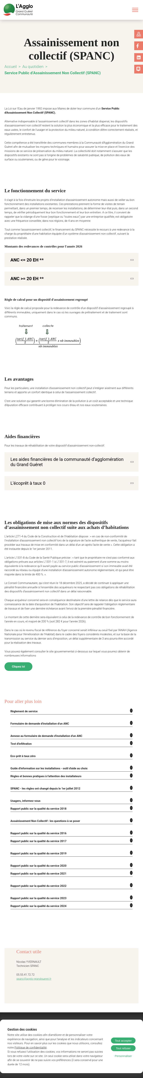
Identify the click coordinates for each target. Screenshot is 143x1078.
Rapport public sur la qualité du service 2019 (37, 832)
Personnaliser (123, 1055)
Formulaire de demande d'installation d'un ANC (39, 705)
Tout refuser (123, 1048)
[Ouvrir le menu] (135, 10)
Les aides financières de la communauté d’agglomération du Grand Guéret (64, 449)
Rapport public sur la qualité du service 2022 (37, 864)
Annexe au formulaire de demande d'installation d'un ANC (45, 717)
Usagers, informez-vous (24, 781)
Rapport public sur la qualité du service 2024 (37, 884)
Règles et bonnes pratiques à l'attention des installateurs (43, 756)
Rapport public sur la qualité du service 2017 (37, 820)
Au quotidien (32, 66)
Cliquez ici (18, 648)
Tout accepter (123, 1040)
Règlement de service (23, 693)
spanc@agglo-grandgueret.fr (32, 957)
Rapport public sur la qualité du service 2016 (37, 812)
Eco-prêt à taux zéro (22, 737)
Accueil (10, 66)
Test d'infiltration (20, 724)
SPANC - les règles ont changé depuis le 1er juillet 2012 (43, 768)
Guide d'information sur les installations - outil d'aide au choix (47, 749)
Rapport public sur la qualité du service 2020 (37, 844)
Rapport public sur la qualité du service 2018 (37, 788)
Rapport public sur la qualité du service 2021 (37, 852)
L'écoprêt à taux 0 (26, 469)
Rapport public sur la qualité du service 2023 (37, 876)
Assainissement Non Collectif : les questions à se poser (42, 800)
